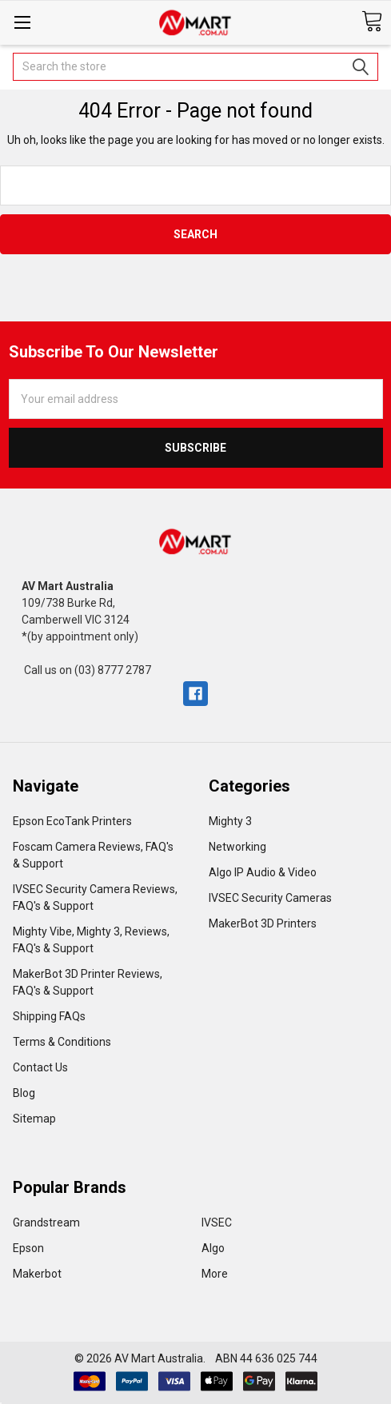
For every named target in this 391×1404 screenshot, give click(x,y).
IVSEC (216, 1222)
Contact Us (40, 1067)
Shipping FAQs (49, 1016)
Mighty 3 (230, 821)
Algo (213, 1248)
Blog (24, 1093)
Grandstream (46, 1222)
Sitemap (34, 1118)
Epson (28, 1248)
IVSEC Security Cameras (270, 897)
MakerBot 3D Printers (263, 923)
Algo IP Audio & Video (263, 872)
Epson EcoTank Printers (72, 821)
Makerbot (37, 1273)
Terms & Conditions (62, 1041)
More (214, 1273)
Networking (237, 846)
